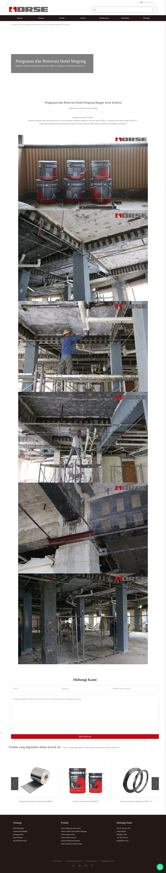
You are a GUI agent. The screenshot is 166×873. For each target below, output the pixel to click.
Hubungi (146, 18)
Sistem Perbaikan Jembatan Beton (71, 844)
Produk (61, 18)
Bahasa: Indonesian (147, 2)
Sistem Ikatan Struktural (68, 837)
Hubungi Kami (91, 861)
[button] (14, 783)
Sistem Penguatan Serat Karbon (71, 828)
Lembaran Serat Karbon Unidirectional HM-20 (40, 801)
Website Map (57, 861)
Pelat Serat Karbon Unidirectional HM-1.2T (141, 801)
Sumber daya (104, 18)
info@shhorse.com (122, 841)
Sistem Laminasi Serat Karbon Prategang (74, 831)
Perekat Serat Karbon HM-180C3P (90, 801)
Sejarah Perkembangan (20, 831)
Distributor (125, 18)
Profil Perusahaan (18, 828)
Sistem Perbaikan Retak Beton (70, 841)
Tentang (41, 18)
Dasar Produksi (18, 837)
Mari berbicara (85, 736)
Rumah (19, 18)
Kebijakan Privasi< (108, 861)
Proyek (83, 18)
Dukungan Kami (18, 834)
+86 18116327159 (122, 837)
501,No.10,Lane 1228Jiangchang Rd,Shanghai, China (123, 831)
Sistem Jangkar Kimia (68, 834)
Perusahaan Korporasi (74, 861)
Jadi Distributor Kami (20, 841)
